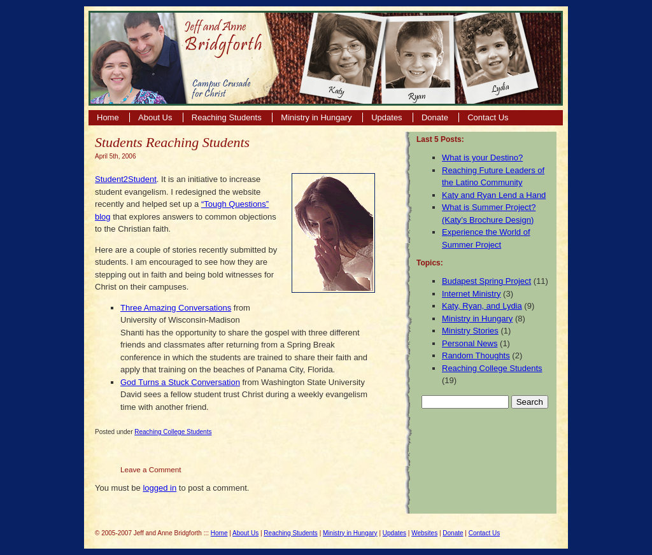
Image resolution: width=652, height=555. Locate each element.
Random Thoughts (476, 355)
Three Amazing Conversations (175, 308)
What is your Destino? (482, 157)
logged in (159, 488)
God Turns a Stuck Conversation (180, 382)
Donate (435, 117)
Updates (386, 117)
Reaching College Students (172, 431)
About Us (155, 117)
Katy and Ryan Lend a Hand (494, 195)
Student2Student (126, 179)
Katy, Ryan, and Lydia (482, 306)
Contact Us (487, 117)
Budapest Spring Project (486, 281)
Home (108, 117)
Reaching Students (228, 117)
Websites (424, 533)
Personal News (469, 343)
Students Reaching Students (172, 142)
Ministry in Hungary (317, 117)
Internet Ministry (471, 294)
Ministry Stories (470, 330)
